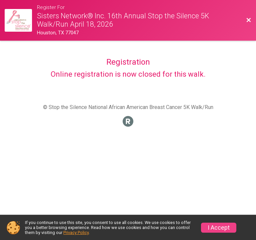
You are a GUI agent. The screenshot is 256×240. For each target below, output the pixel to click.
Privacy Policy (76, 232)
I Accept (219, 227)
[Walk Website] (21, 20)
